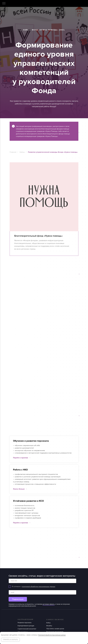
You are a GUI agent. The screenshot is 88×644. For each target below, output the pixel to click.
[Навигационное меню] (4, 3)
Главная (13, 152)
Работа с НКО (20, 469)
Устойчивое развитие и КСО (28, 501)
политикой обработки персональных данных (38, 587)
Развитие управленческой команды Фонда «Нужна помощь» (53, 152)
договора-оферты (49, 604)
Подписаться (17, 599)
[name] (42, 581)
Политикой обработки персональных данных (52, 635)
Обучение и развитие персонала (31, 441)
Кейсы (22, 152)
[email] (42, 592)
